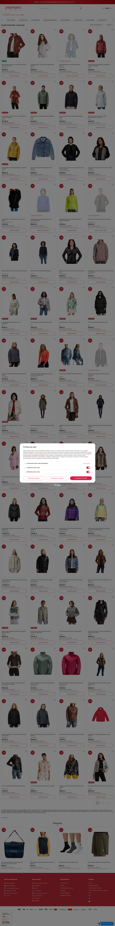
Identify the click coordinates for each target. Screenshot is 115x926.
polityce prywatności (39, 453)
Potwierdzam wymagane (57, 478)
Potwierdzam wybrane (34, 478)
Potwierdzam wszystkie (81, 478)
